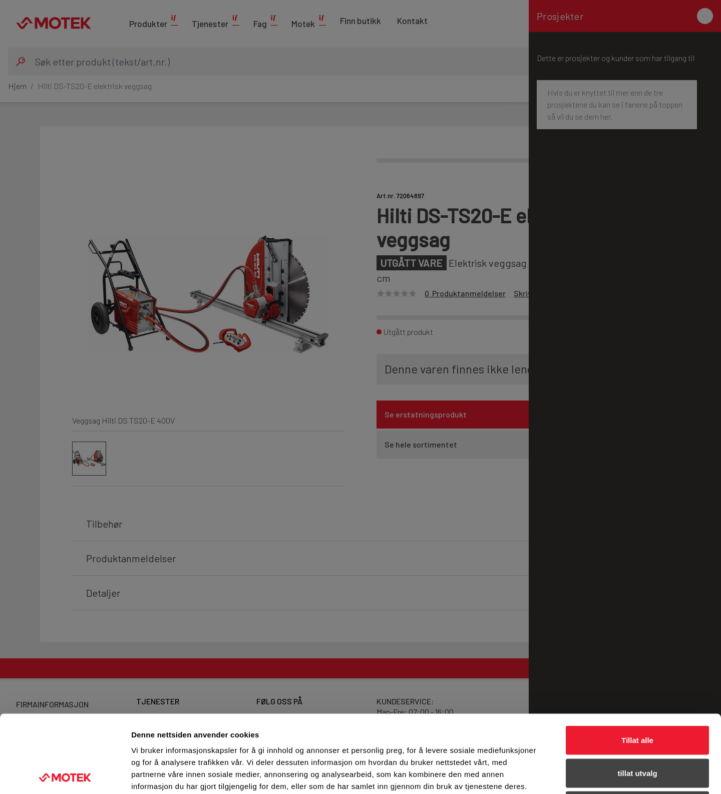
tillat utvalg (637, 695)
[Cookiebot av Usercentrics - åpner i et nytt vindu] (65, 774)
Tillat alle (637, 662)
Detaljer (533, 774)
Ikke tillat (637, 728)
